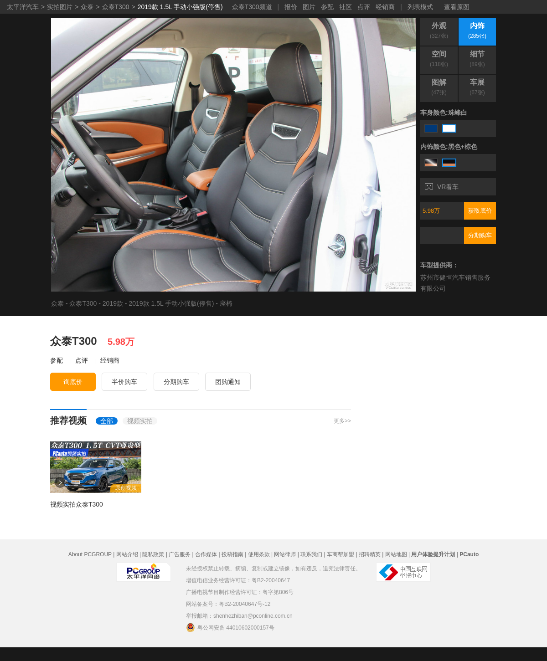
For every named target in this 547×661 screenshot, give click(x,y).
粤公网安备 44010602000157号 (230, 627)
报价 (290, 6)
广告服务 (180, 554)
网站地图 (396, 554)
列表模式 (420, 6)
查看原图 (457, 6)
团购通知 (228, 381)
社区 (345, 6)
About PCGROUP (90, 554)
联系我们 (311, 554)
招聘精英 (370, 554)
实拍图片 (59, 6)
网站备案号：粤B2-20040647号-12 (228, 604)
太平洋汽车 (23, 6)
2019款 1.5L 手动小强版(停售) (180, 6)
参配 (327, 6)
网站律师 (285, 554)
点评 (363, 6)
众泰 (87, 6)
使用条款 (259, 554)
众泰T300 (115, 6)
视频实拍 (140, 421)
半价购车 (124, 381)
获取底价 (480, 210)
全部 (106, 421)
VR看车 (442, 186)
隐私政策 (153, 554)
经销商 (385, 6)
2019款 (113, 303)
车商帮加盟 (340, 554)
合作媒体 (206, 554)
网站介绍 (127, 554)
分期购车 (480, 235)
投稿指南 (232, 554)
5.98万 (431, 210)
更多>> (342, 421)
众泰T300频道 (252, 6)
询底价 (73, 381)
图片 (309, 6)
